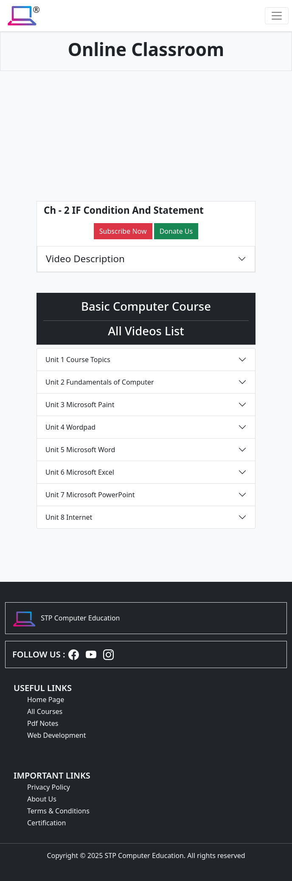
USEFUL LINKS (43, 688)
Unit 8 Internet (68, 517)
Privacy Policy (48, 787)
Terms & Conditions (58, 811)
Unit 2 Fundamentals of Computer (99, 382)
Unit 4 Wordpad (70, 427)
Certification (46, 822)
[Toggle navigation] (277, 15)
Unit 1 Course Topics (77, 359)
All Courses (44, 711)
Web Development (56, 735)
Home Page (45, 699)
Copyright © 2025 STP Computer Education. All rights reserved (146, 855)
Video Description (85, 258)
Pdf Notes (43, 723)
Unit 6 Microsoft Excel (79, 472)
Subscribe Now (123, 231)
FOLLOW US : (38, 654)
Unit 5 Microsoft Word (80, 449)
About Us (41, 799)
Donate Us (176, 231)
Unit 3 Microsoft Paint (79, 404)
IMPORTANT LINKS (52, 775)
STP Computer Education (80, 618)
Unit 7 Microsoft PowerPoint (90, 494)
